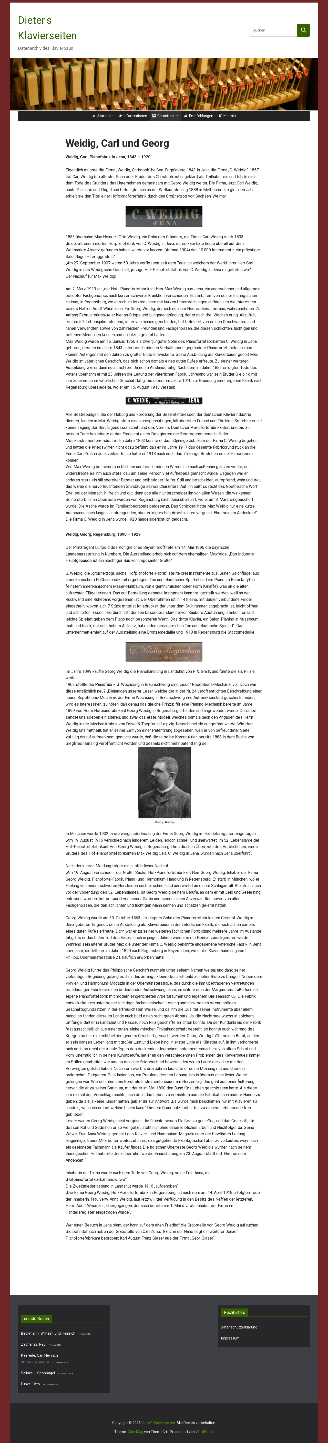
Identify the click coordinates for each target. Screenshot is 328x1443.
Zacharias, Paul (33, 1344)
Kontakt (229, 116)
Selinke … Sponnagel (38, 1373)
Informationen (135, 116)
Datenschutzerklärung (239, 1327)
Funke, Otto (30, 1384)
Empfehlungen (201, 116)
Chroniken (168, 116)
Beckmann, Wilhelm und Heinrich (48, 1333)
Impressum (230, 1338)
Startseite (105, 116)
